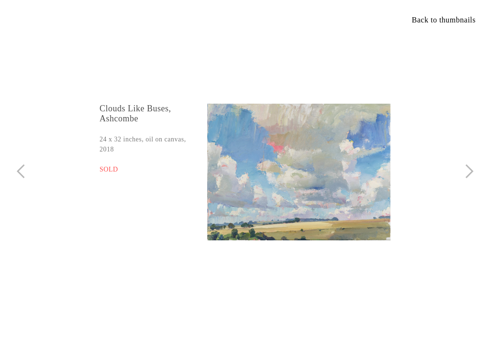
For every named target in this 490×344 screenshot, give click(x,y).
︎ (469, 171)
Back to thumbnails (444, 20)
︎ (21, 171)
